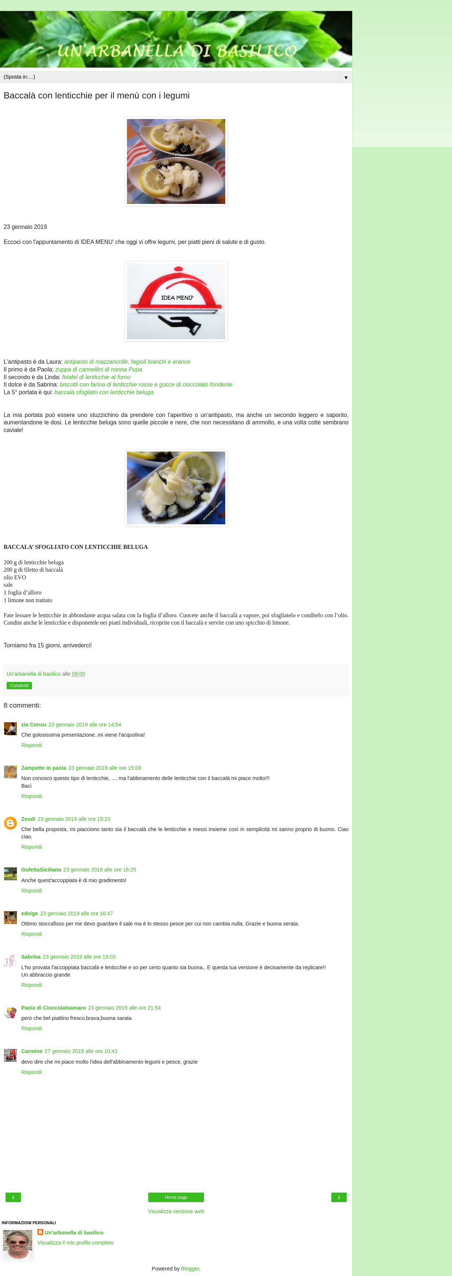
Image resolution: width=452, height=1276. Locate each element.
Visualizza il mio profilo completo (75, 1243)
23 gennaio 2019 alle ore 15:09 (104, 768)
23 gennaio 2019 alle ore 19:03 (79, 957)
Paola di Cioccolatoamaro (53, 1008)
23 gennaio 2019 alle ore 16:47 (76, 913)
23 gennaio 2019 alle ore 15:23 (73, 819)
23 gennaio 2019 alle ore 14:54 (84, 724)
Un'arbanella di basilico (74, 1233)
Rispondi (31, 745)
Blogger (190, 1269)
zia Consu (33, 724)
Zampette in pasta (43, 768)
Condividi (19, 685)
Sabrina (31, 957)
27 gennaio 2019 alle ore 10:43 (81, 1051)
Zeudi (28, 819)
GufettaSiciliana (41, 870)
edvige (29, 913)
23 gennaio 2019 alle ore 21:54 (124, 1008)
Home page (176, 1197)
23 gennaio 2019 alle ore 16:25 (99, 870)
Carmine (32, 1051)
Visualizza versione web (176, 1211)
